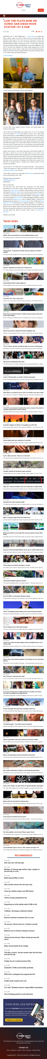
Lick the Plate (31, 36)
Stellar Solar (29, 173)
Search (41, 10)
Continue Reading (7, 55)
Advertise (13, 1050)
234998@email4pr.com (9, 180)
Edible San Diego (15, 192)
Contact (19, 1050)
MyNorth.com (17, 199)
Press (8, 1050)
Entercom (37, 194)
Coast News (14, 190)
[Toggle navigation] (4, 15)
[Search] (29, 10)
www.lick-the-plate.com (9, 170)
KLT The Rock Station (24, 201)
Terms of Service (26, 1050)
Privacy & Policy (36, 1050)
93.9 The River (19, 197)
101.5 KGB (17, 134)
